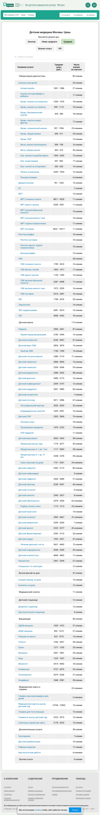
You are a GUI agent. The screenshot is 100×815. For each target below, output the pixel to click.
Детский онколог (26, 495)
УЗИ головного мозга (30, 264)
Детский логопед (26, 400)
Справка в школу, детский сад (32, 717)
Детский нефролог (27, 479)
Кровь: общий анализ (30, 134)
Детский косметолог (28, 394)
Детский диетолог (27, 378)
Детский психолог (27, 517)
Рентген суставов (28, 240)
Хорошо (75, 810)
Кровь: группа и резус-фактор (31, 121)
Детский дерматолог (28, 373)
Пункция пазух (27, 422)
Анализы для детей (27, 83)
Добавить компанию (35, 791)
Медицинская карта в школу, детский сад (32, 705)
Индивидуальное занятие (32, 411)
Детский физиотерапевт (29, 533)
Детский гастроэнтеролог (30, 356)
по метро (91, 15)
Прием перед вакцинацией (33, 334)
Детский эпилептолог (28, 555)
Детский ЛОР (24, 416)
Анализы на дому (26, 585)
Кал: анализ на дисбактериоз (34, 155)
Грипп (21, 647)
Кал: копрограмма (29, 161)
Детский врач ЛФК (27, 345)
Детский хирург (25, 539)
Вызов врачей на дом (29, 573)
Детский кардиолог (27, 389)
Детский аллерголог (28, 340)
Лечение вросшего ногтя (32, 544)
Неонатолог (24, 561)
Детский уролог (25, 528)
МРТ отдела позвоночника (33, 223)
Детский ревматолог (28, 522)
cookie (38, 810)
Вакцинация (25, 619)
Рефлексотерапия (26, 747)
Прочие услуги (26, 759)
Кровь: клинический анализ (33, 128)
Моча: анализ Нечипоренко (33, 144)
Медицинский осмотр (29, 592)
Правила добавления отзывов (35, 799)
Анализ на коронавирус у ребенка (32, 95)
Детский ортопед (26, 484)
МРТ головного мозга (30, 199)
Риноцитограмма (28, 177)
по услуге (66, 15)
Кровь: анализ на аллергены (34, 101)
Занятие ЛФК (26, 351)
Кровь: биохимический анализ (31, 113)
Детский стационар (28, 600)
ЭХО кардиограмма (27, 310)
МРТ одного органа (29, 205)
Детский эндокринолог (29, 550)
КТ (19, 188)
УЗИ (20, 258)
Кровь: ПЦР (25, 139)
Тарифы (55, 794)
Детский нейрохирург (28, 473)
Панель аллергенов (29, 172)
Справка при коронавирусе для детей (33, 697)
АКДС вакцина (25, 631)
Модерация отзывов (83, 798)
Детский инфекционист (29, 384)
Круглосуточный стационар (31, 612)
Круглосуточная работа (29, 752)
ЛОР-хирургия (27, 433)
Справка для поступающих (31, 712)
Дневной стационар (27, 607)
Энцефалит (23, 680)
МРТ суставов (27, 229)
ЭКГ (20, 299)
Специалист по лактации (30, 566)
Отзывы (31, 15)
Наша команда (9, 791)
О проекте (7, 787)
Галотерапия (24, 736)
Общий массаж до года (31, 444)
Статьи (30, 787)
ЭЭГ (20, 315)
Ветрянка (22, 653)
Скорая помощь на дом (29, 580)
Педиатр (22, 329)
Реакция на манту (26, 636)
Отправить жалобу (82, 794)
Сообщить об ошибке (83, 791)
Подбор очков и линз (30, 506)
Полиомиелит (25, 675)
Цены (23, 15)
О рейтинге (8, 794)
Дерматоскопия (26, 183)
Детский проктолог (27, 512)
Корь (20, 658)
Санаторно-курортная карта (31, 723)
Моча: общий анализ (30, 150)
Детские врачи (26, 322)
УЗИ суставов (27, 294)
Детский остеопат (27, 490)
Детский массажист (28, 438)
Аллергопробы (27, 88)
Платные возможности (60, 787)
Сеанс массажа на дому (31, 462)
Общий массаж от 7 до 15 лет (32, 456)
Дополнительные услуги (30, 729)
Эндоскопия (24, 305)
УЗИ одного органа (29, 275)
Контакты (79, 787)
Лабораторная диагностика (32, 76)
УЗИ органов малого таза (32, 288)
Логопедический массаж (32, 405)
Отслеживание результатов (62, 791)
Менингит (23, 664)
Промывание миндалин (31, 427)
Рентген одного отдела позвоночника (31, 246)
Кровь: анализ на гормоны (33, 107)
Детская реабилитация (29, 741)
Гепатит (22, 642)
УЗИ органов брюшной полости (31, 281)
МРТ (20, 194)
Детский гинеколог (27, 367)
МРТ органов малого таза (32, 218)
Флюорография (27, 253)
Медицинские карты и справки (29, 688)
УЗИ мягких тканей (29, 269)
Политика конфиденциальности (12, 799)
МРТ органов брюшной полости (31, 211)
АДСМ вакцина (25, 625)
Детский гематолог (27, 362)
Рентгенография (26, 234)
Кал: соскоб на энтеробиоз (33, 166)
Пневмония (23, 669)
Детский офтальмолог (29, 501)
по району (78, 15)
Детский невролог (27, 468)
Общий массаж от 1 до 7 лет (33, 449)
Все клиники (12, 15)
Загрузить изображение (36, 794)
